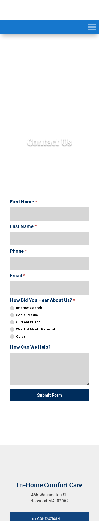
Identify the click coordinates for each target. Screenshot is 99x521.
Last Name (23, 226)
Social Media (24, 315)
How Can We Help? (30, 347)
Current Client (25, 322)
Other (17, 336)
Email (17, 275)
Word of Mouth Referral (32, 329)
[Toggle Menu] (92, 26)
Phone (18, 251)
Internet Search (26, 308)
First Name (23, 202)
